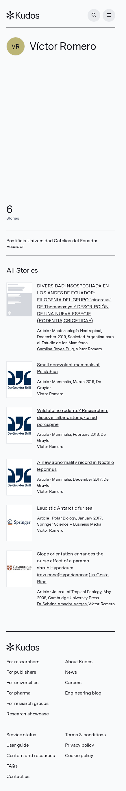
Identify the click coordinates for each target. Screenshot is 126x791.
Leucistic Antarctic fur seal (65, 508)
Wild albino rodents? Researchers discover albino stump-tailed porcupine (72, 417)
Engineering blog (83, 693)
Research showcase (27, 714)
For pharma (18, 693)
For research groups (27, 703)
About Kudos (78, 661)
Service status (21, 734)
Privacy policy (79, 745)
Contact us (17, 776)
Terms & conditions (85, 734)
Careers (73, 682)
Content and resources (30, 755)
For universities (22, 682)
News (71, 672)
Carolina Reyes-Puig (55, 349)
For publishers (21, 672)
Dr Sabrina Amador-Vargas (61, 604)
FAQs (12, 766)
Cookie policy (79, 755)
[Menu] (109, 15)
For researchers (22, 661)
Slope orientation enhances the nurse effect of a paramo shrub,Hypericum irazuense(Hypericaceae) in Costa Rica (73, 567)
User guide (17, 745)
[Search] (94, 15)
